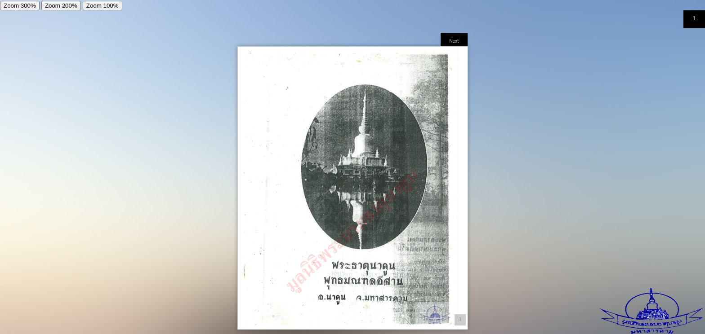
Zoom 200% (61, 5)
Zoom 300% (20, 5)
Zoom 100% (102, 5)
